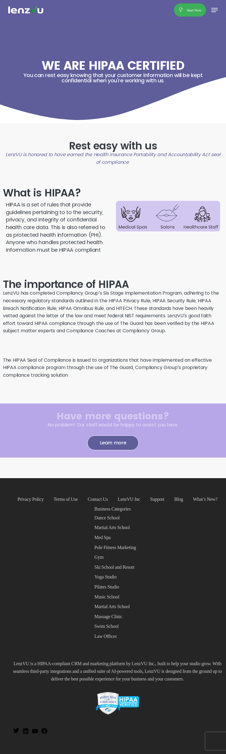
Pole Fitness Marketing (115, 547)
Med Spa (102, 537)
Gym (99, 557)
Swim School (106, 626)
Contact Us (98, 499)
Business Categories (112, 508)
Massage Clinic (108, 616)
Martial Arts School (112, 527)
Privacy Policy (30, 499)
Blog (178, 499)
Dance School (106, 517)
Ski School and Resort (114, 567)
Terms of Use (66, 499)
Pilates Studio (106, 586)
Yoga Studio (105, 576)
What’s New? (205, 499)
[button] (214, 10)
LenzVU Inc (129, 499)
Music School (106, 596)
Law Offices (105, 636)
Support (157, 499)
